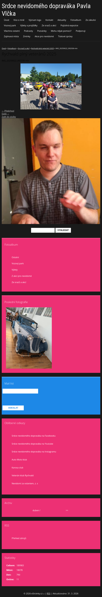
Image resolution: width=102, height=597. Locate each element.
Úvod (6, 20)
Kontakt (49, 20)
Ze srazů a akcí (49, 25)
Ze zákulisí (91, 20)
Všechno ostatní (12, 30)
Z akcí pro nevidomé (22, 276)
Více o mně (18, 20)
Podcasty (28, 30)
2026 (43, 510)
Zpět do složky (9, 116)
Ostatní (15, 257)
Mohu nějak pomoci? (61, 30)
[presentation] (23, 399)
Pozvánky (42, 30)
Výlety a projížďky (28, 25)
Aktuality (62, 20)
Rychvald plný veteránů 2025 (42, 48)
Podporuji (81, 30)
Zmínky (26, 36)
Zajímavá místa (11, 36)
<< (11, 510)
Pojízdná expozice (69, 25)
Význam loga (35, 20)
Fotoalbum (76, 20)
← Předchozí (8, 110)
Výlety (15, 269)
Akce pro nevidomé (44, 36)
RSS (48, 593)
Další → (5, 113)
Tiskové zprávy (65, 36)
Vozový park (10, 25)
